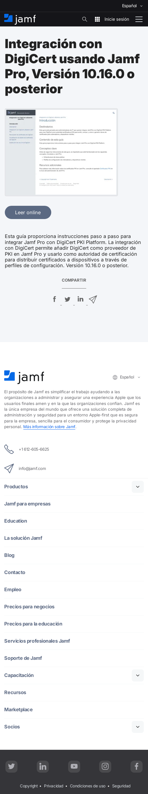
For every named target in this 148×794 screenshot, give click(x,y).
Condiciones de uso (87, 785)
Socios (12, 727)
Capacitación (19, 675)
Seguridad (121, 785)
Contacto (14, 572)
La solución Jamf (23, 538)
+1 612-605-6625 (26, 449)
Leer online (28, 212)
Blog (9, 555)
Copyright (28, 785)
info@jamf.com (25, 468)
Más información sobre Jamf (49, 426)
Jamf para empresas (27, 504)
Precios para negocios (29, 607)
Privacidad (53, 785)
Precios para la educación (33, 624)
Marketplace (18, 709)
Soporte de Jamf (23, 658)
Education (15, 521)
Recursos (15, 692)
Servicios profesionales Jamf (37, 641)
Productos (16, 487)
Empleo (12, 589)
